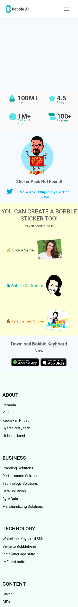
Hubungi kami (13, 436)
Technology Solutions (20, 483)
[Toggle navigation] (66, 9)
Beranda (9, 405)
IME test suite (13, 562)
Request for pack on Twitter (44, 194)
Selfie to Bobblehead (19, 546)
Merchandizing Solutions (22, 506)
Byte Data (10, 499)
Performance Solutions (21, 476)
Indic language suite (18, 554)
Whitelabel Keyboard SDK (23, 539)
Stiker (7, 594)
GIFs (6, 602)
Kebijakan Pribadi (16, 420)
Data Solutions (14, 491)
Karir (6, 413)
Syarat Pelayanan (16, 428)
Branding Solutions (17, 468)
